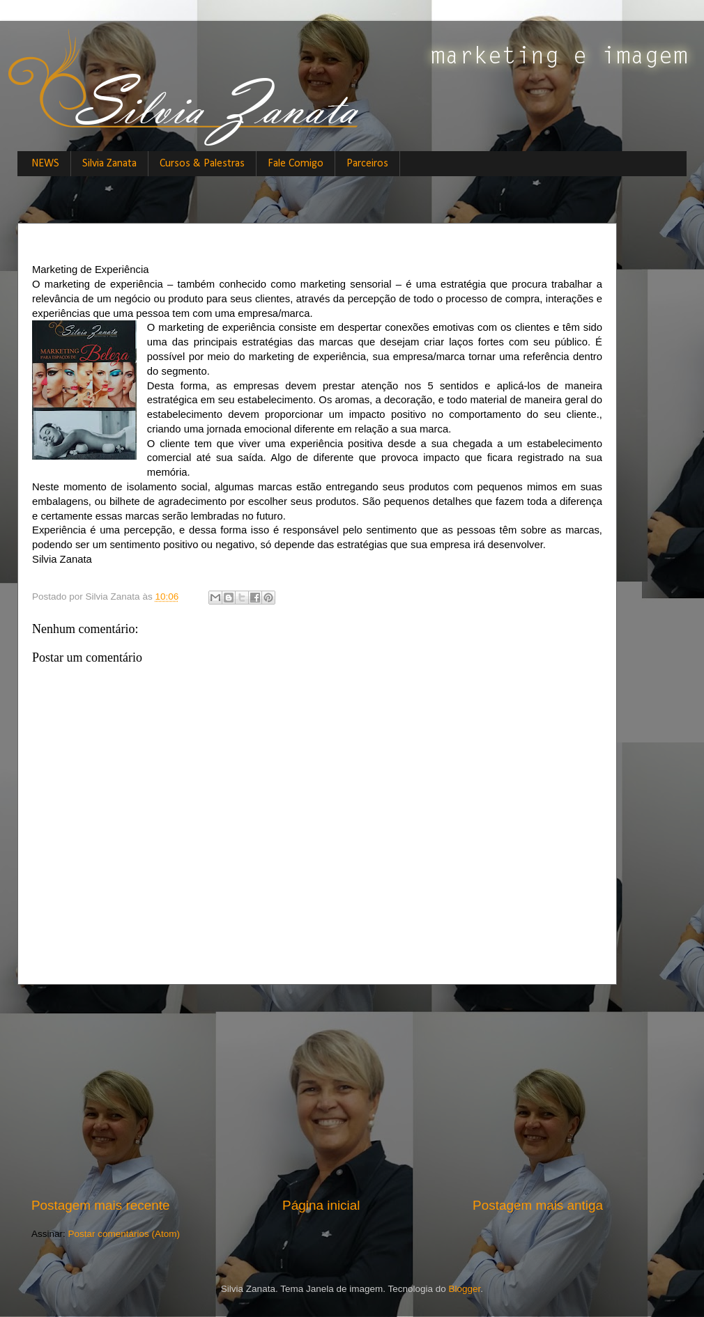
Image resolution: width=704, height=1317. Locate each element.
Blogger (465, 1289)
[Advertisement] (317, 1091)
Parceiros (367, 163)
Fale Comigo (295, 163)
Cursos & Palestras (202, 163)
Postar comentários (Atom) (124, 1234)
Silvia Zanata (109, 163)
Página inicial (321, 1205)
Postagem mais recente (100, 1205)
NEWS (45, 163)
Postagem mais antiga (538, 1205)
